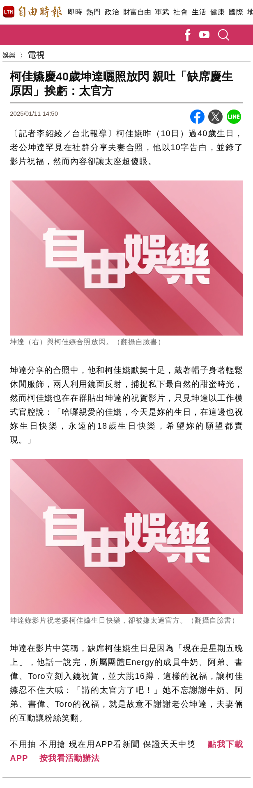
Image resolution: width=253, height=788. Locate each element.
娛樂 (9, 55)
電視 (36, 54)
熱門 (93, 12)
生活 (199, 12)
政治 (112, 12)
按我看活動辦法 (69, 758)
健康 (217, 12)
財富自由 (137, 12)
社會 (180, 12)
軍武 (162, 12)
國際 (236, 12)
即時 (75, 12)
